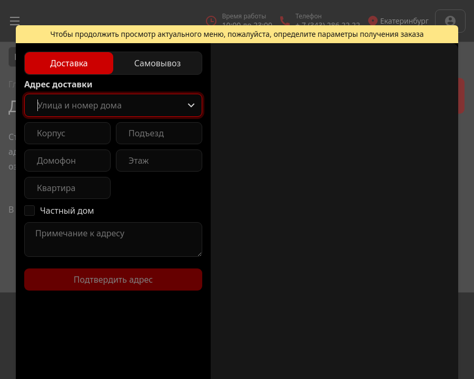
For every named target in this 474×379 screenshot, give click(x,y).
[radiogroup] (113, 63)
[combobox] (113, 105)
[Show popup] (191, 105)
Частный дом (67, 210)
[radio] (69, 63)
